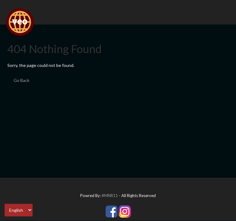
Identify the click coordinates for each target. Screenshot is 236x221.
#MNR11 (110, 195)
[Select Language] (19, 210)
